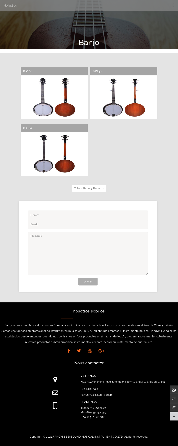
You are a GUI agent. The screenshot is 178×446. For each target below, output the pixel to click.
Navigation (10, 5)
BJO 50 (97, 71)
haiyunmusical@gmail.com (97, 394)
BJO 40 (27, 128)
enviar (88, 281)
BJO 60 (27, 71)
